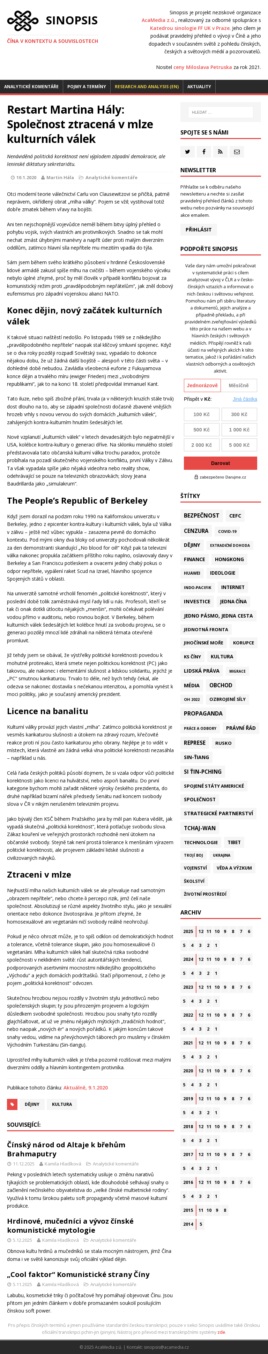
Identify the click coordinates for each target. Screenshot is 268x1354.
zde (221, 1332)
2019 (188, 1099)
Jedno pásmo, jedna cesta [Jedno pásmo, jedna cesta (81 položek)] (218, 615)
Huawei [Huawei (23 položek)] (192, 573)
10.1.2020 (26, 177)
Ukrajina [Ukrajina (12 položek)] (221, 855)
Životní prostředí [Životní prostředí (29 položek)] (205, 894)
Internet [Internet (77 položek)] (233, 587)
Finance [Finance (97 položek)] (194, 559)
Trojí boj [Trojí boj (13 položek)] (193, 855)
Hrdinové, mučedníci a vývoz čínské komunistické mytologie (70, 1225)
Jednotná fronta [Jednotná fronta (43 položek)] (206, 629)
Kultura (62, 1104)
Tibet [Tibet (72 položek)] (234, 842)
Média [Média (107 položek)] (192, 685)
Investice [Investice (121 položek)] (197, 601)
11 (209, 931)
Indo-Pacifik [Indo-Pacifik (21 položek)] (197, 587)
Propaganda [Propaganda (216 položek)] (203, 713)
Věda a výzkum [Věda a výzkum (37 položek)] (234, 868)
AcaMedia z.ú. (159, 20)
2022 (188, 1015)
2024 (188, 959)
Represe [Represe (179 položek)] (195, 743)
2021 (188, 1043)
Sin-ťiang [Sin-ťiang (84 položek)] (196, 757)
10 (217, 931)
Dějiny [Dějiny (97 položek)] (192, 545)
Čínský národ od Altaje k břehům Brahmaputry (66, 1149)
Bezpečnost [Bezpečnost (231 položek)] (201, 515)
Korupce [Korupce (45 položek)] (243, 643)
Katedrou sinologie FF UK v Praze (190, 28)
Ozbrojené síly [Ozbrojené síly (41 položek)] (227, 699)
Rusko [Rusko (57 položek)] (223, 743)
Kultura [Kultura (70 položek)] (222, 656)
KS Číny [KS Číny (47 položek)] (192, 656)
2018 (188, 1127)
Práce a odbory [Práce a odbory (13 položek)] (200, 728)
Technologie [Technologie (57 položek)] (201, 842)
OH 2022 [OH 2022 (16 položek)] (192, 699)
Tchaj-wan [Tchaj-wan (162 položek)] (200, 828)
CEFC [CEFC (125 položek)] (235, 515)
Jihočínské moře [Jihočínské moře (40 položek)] (203, 643)
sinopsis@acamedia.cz (166, 1347)
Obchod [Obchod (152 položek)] (220, 685)
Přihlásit (199, 229)
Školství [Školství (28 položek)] (194, 881)
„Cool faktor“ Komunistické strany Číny (78, 1274)
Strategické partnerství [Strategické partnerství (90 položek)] (218, 813)
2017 (188, 1154)
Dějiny (32, 1104)
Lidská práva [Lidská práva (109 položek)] (201, 670)
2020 (188, 1071)
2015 (188, 1210)
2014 (188, 1224)
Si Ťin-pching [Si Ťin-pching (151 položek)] (203, 771)
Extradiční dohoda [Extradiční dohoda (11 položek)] (230, 545)
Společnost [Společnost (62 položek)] (200, 799)
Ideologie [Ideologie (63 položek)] (222, 573)
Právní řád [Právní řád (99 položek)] (241, 728)
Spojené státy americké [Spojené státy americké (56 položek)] (214, 786)
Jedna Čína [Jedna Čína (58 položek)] (233, 601)
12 (201, 931)
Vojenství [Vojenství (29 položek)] (195, 868)
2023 (188, 987)
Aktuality (199, 87)
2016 (188, 1182)
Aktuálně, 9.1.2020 (86, 1087)
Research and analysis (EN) (147, 87)
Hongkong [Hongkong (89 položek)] (229, 559)
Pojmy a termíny (86, 87)
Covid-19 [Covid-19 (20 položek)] (227, 531)
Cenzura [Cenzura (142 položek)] (196, 530)
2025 (188, 931)
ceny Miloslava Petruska (202, 67)
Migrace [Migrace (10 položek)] (237, 671)
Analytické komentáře (31, 87)
